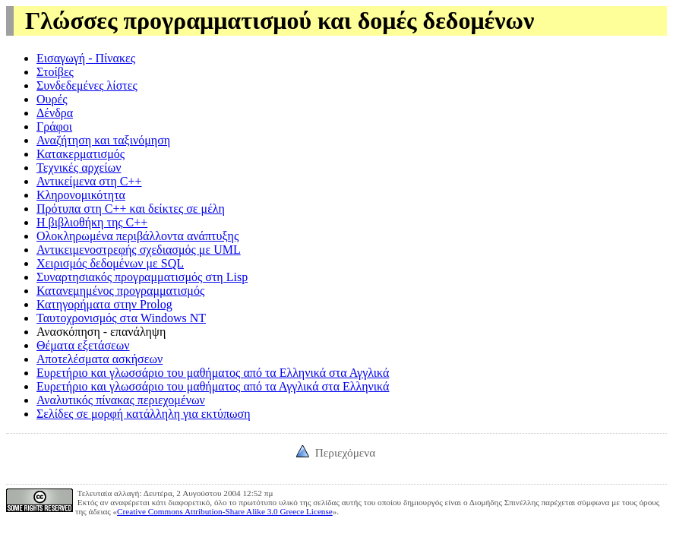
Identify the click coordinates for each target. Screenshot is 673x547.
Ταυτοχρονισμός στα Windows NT (121, 317)
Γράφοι (54, 126)
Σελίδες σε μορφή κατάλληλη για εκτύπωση (143, 413)
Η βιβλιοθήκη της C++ (91, 222)
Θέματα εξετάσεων (83, 345)
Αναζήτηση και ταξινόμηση (103, 140)
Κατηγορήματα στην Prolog (104, 304)
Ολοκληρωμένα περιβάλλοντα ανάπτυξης (137, 235)
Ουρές (52, 99)
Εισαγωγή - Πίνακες (85, 58)
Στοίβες (55, 71)
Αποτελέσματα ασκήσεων (99, 359)
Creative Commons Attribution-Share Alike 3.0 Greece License (225, 511)
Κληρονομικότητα (80, 194)
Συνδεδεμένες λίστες (86, 85)
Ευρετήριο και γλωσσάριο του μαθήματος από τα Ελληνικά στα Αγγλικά (212, 372)
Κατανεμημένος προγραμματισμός (120, 290)
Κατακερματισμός (80, 153)
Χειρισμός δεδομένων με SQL (110, 263)
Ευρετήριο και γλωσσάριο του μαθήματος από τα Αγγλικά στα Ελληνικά (212, 386)
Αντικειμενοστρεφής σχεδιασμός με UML (138, 249)
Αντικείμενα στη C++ (88, 181)
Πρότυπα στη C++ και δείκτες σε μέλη (130, 208)
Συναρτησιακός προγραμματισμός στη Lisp (142, 276)
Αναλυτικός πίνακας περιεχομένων (120, 400)
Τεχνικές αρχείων (78, 167)
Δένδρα (54, 112)
